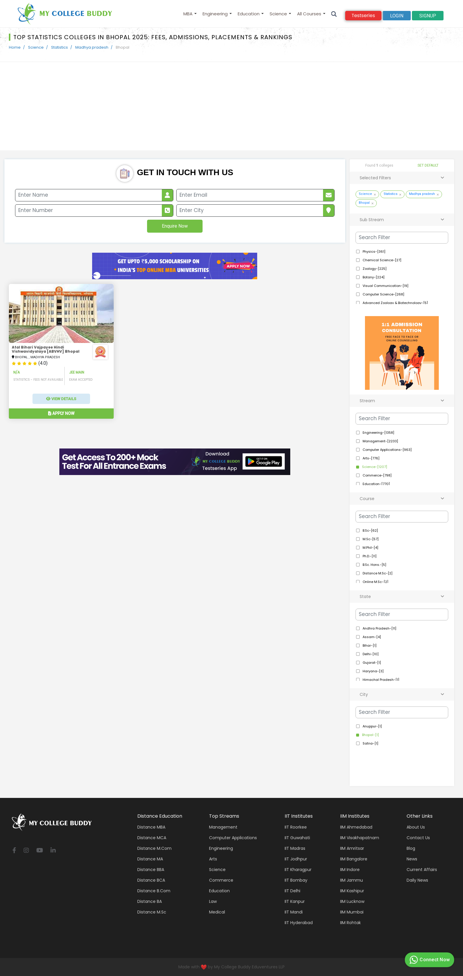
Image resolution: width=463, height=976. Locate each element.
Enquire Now (175, 226)
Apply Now (61, 413)
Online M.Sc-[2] (375, 581)
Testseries (363, 15)
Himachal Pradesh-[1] (381, 679)
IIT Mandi (294, 912)
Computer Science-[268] (383, 294)
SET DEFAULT (428, 165)
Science (278, 14)
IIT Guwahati (297, 838)
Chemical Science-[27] (382, 260)
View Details (61, 399)
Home (15, 47)
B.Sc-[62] (370, 530)
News (412, 859)
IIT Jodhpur (296, 859)
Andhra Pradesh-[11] (379, 628)
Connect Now (429, 960)
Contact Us (418, 838)
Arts (213, 859)
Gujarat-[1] (372, 662)
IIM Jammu (351, 880)
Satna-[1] (370, 743)
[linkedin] (53, 850)
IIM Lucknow (352, 901)
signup (427, 16)
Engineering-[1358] (378, 432)
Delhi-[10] (371, 654)
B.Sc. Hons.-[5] (374, 564)
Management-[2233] (380, 441)
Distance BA (149, 901)
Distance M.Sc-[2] (377, 573)
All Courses (309, 14)
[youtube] (39, 850)
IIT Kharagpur (298, 870)
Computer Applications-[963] (387, 449)
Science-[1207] (374, 466)
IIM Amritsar (352, 848)
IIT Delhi (292, 891)
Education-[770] (376, 484)
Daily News (417, 880)
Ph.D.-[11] (369, 556)
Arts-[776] (371, 458)
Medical (217, 912)
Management (223, 827)
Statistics (59, 47)
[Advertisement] (231, 106)
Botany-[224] (373, 277)
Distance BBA (150, 870)
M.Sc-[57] (371, 539)
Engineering (215, 14)
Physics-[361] (374, 251)
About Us (416, 827)
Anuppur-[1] (372, 726)
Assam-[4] (372, 637)
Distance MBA (151, 827)
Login (396, 16)
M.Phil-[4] (370, 547)
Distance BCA (151, 880)
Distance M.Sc (151, 912)
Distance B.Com (153, 891)
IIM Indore (350, 870)
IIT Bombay (296, 880)
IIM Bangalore (353, 859)
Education (249, 14)
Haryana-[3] (373, 671)
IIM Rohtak (350, 923)
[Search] (334, 14)
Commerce (221, 880)
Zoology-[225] (375, 268)
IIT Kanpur (295, 901)
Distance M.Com (154, 848)
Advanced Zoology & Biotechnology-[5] (395, 302)
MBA (188, 14)
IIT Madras (295, 848)
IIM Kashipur (352, 891)
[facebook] (14, 850)
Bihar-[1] (369, 645)
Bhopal (364, 203)
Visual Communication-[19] (385, 285)
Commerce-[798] (377, 475)
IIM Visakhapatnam (359, 838)
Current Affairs (422, 870)
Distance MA (150, 859)
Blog (411, 848)
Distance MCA (151, 838)
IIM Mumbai (351, 912)
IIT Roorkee (296, 827)
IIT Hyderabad (299, 923)
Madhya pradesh (91, 47)
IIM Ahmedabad (356, 827)
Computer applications (233, 838)
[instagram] (26, 850)
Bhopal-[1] (370, 734)
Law (213, 901)
